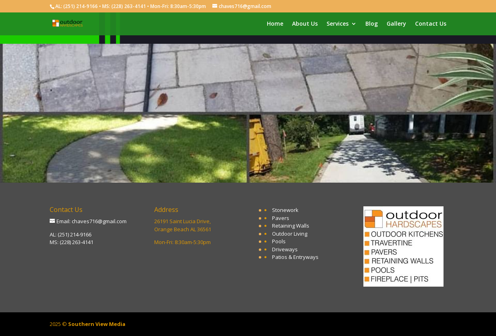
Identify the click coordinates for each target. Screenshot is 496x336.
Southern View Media (96, 324)
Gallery (396, 24)
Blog (371, 24)
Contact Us (430, 24)
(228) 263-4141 (128, 6)
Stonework (285, 210)
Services (338, 24)
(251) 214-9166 (80, 6)
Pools (279, 241)
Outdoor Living (289, 233)
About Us (305, 24)
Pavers (280, 218)
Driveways (285, 249)
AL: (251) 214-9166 (70, 234)
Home (275, 24)
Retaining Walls (290, 225)
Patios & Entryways (295, 257)
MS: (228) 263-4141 (71, 242)
